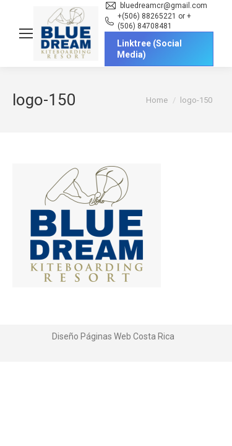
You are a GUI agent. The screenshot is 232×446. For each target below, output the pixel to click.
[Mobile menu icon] (26, 33)
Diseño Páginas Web (91, 336)
